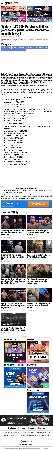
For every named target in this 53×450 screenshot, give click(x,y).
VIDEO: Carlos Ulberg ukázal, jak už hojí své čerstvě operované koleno (38, 306)
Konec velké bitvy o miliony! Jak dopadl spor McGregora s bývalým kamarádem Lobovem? (13, 281)
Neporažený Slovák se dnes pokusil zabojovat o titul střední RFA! (12, 257)
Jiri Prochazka (30, 47)
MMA (9, 47)
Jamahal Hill (22, 47)
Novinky (4, 47)
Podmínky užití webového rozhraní (11, 448)
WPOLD (17, 36)
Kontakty (47, 435)
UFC (36, 47)
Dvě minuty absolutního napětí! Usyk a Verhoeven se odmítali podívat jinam (38, 281)
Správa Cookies (22, 448)
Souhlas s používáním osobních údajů (32, 448)
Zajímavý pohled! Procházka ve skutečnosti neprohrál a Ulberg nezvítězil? (12, 233)
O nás (16, 438)
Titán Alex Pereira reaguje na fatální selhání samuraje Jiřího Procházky (38, 233)
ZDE (37, 188)
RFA (7, 251)
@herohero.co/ (14, 423)
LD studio (46, 448)
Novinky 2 (14, 47)
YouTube (42, 428)
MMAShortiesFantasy (32, 438)
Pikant (8, 324)
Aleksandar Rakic (43, 47)
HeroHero (22, 438)
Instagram (32, 428)
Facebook (22, 428)
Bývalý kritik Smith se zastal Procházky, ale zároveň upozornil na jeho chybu (13, 306)
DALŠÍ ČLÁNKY (26, 336)
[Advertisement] (26, 62)
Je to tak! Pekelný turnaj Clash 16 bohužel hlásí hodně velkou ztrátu (13, 329)
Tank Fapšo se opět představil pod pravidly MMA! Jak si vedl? (39, 256)
